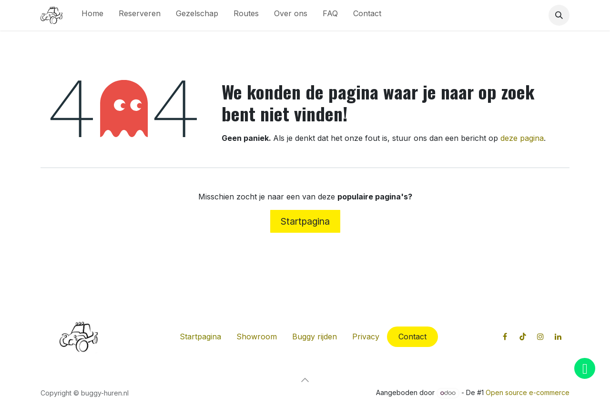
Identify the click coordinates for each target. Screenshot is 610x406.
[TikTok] (522, 336)
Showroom (256, 336)
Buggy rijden (314, 336)
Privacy (365, 336)
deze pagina (522, 138)
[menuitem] (92, 15)
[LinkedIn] (558, 336)
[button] (559, 15)
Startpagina (305, 221)
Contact (412, 336)
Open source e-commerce (527, 392)
